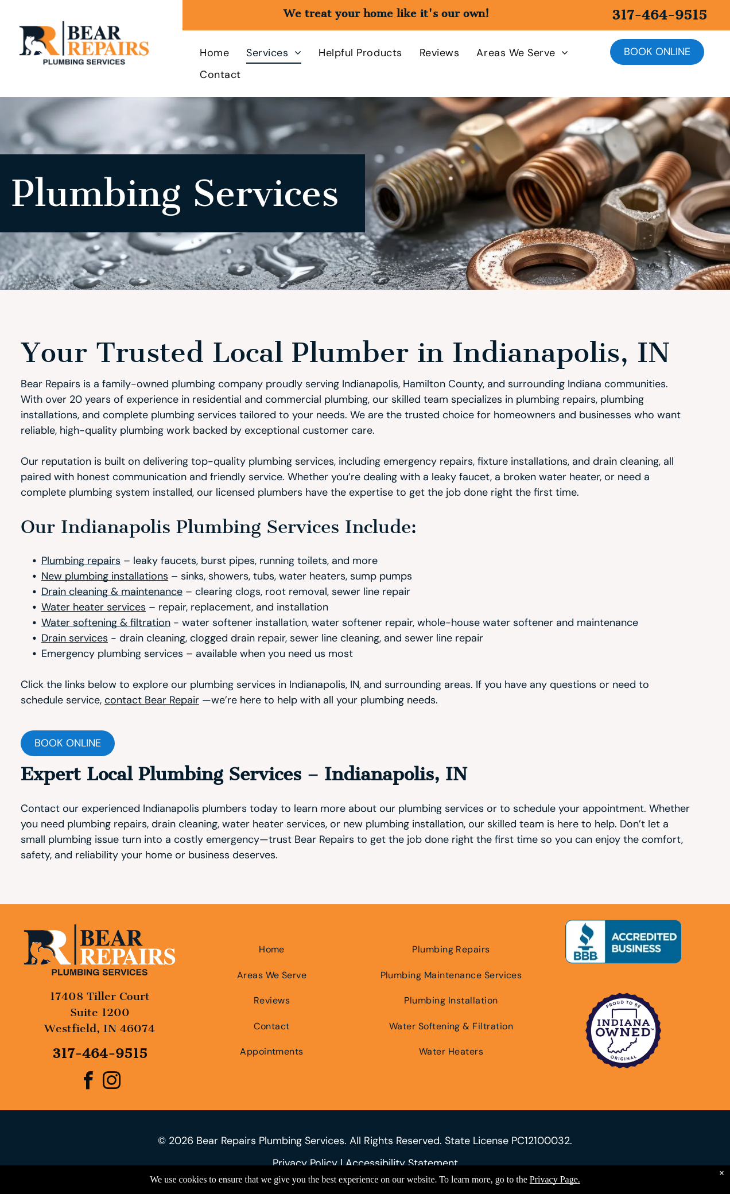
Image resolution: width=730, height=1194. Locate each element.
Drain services (74, 638)
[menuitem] (205, 53)
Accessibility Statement (401, 1163)
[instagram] (111, 1082)
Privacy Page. (555, 1179)
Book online (657, 52)
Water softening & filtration (105, 622)
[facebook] (87, 1082)
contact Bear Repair (151, 700)
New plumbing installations (104, 576)
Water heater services (93, 607)
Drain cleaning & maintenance (111, 591)
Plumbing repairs (81, 560)
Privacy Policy (305, 1163)
